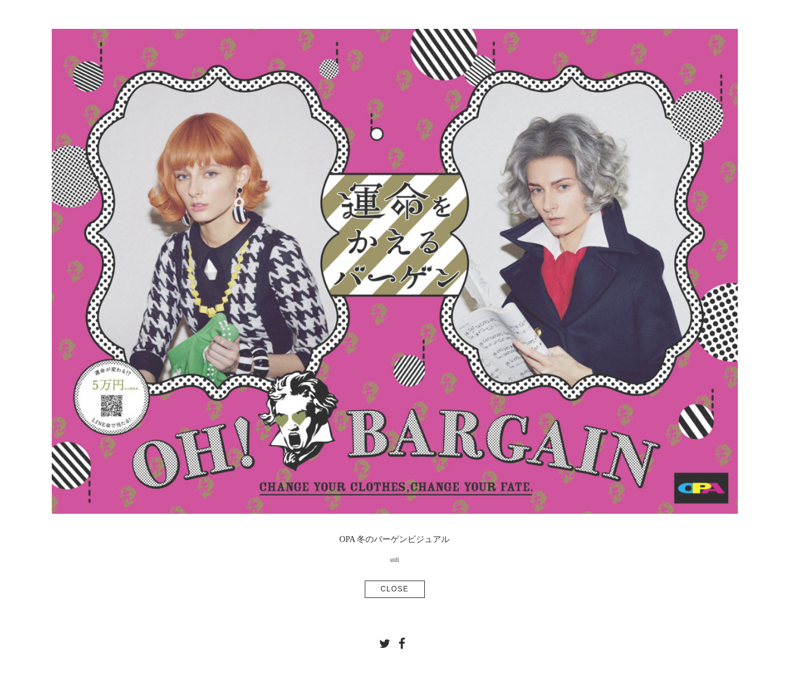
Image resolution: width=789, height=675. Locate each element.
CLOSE (394, 589)
